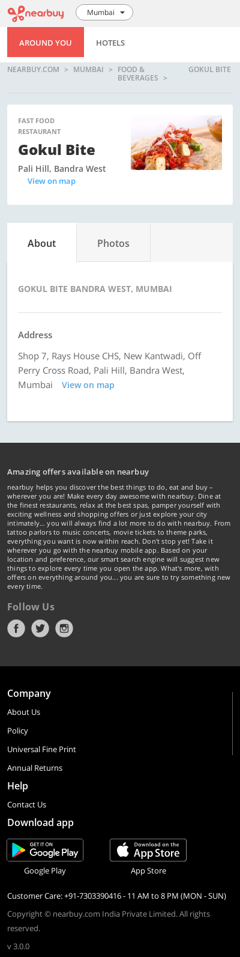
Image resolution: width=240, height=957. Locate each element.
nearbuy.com (33, 69)
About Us (23, 711)
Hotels (110, 42)
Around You (45, 42)
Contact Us (26, 804)
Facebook (16, 628)
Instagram (64, 628)
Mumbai (88, 69)
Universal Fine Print (41, 749)
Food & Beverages (138, 73)
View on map (52, 180)
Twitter (40, 628)
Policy (17, 730)
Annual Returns (34, 767)
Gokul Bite (209, 69)
